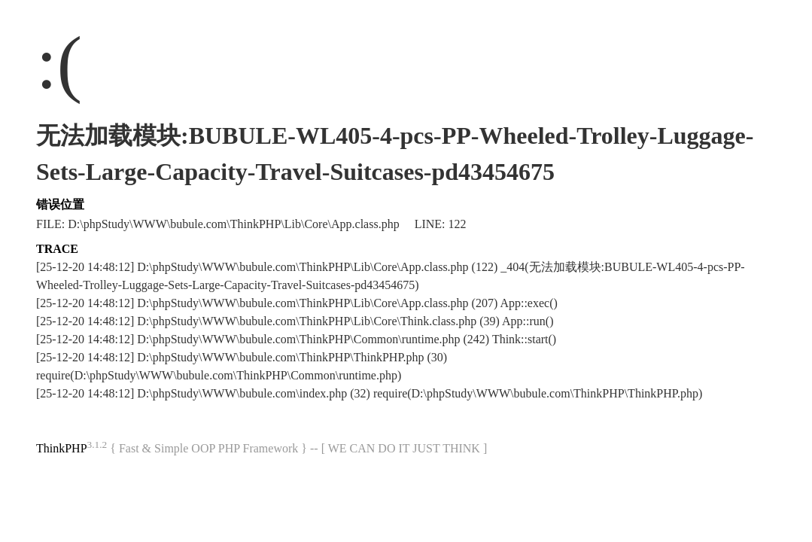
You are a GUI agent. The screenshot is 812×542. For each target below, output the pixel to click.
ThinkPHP (61, 448)
